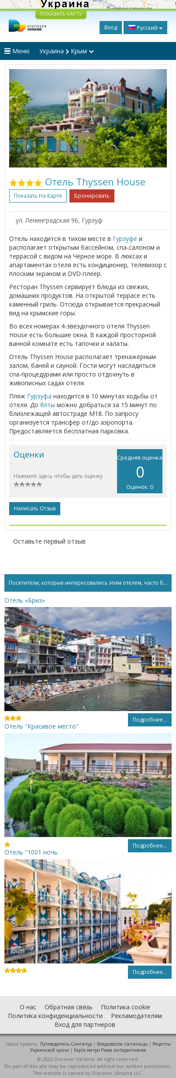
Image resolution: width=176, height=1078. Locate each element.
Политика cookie (125, 1007)
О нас (28, 1007)
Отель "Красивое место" (41, 726)
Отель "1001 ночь (31, 852)
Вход (110, 27)
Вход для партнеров (85, 1024)
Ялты (47, 405)
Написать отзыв (34, 508)
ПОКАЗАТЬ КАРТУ (61, 13)
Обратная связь (69, 1007)
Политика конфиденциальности (55, 1016)
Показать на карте (38, 195)
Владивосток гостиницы (122, 1044)
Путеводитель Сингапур (66, 1044)
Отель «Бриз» (24, 600)
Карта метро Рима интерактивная (110, 1050)
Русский (145, 27)
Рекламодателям (136, 1016)
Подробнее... (150, 719)
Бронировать (92, 195)
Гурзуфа (39, 396)
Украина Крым (66, 51)
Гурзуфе (125, 238)
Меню (17, 51)
